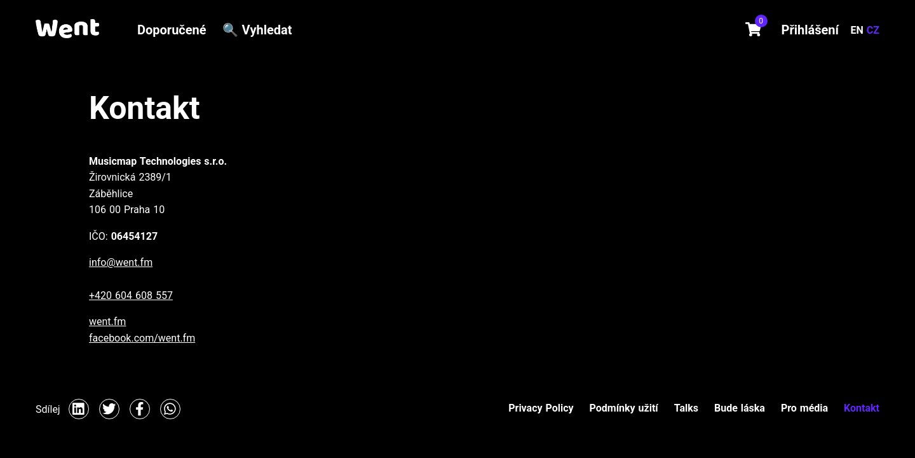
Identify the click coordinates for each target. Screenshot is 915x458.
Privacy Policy (540, 408)
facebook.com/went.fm (142, 338)
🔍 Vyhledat (257, 30)
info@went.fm (120, 262)
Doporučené (172, 30)
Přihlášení (810, 30)
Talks (686, 408)
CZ (873, 30)
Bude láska (739, 408)
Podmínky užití (624, 408)
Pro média (804, 408)
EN (859, 30)
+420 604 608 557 (131, 295)
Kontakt (861, 408)
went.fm (107, 322)
